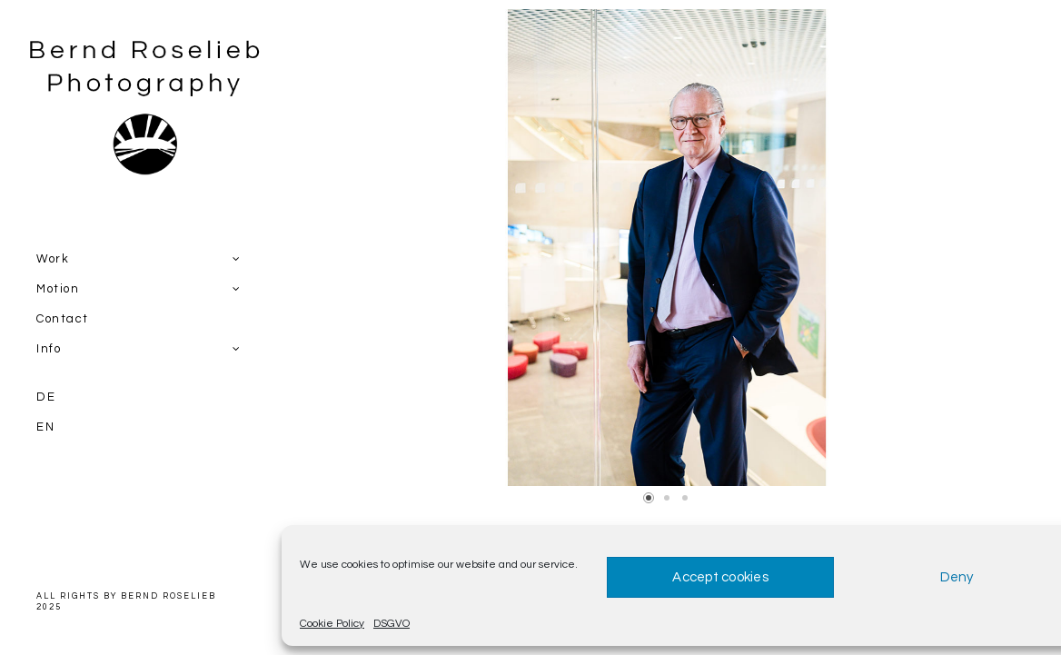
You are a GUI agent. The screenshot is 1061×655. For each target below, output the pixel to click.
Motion (57, 289)
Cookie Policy (332, 624)
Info (48, 348)
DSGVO (391, 624)
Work (52, 259)
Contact (62, 319)
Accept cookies (720, 577)
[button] (649, 498)
